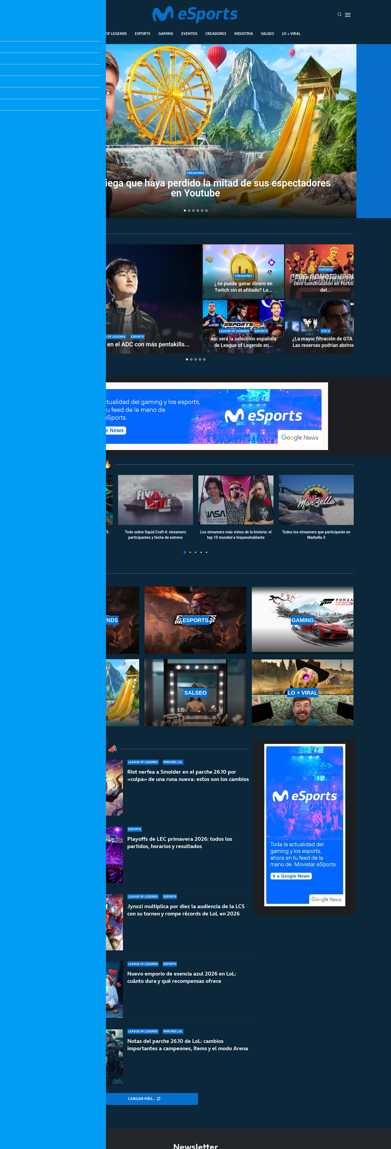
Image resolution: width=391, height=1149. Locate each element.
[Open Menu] (347, 15)
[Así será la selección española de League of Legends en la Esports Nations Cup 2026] (243, 327)
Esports (142, 33)
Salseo (267, 33)
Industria (243, 33)
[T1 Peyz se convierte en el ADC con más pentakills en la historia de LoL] (120, 299)
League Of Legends (109, 33)
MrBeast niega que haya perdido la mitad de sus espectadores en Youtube (195, 188)
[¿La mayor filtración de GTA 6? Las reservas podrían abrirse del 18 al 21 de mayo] (325, 327)
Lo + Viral (291, 33)
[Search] (339, 14)
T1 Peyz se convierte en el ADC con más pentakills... (120, 344)
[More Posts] (144, 1099)
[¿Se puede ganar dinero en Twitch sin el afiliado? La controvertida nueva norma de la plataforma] (243, 271)
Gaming (165, 33)
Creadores (215, 33)
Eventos (189, 33)
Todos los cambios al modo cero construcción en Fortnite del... (325, 283)
